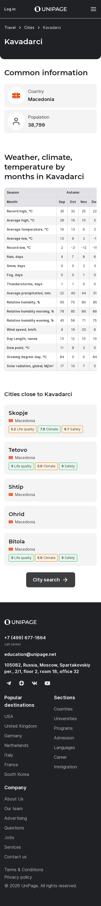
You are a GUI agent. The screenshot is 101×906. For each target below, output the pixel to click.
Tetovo (18, 450)
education (30, 654)
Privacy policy (18, 877)
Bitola (17, 541)
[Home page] (50, 9)
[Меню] (91, 9)
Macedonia (25, 420)
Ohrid (17, 514)
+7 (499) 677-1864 (25, 637)
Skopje (18, 413)
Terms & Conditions (23, 869)
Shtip (16, 487)
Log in (10, 9)
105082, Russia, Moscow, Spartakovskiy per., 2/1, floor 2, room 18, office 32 (47, 668)
